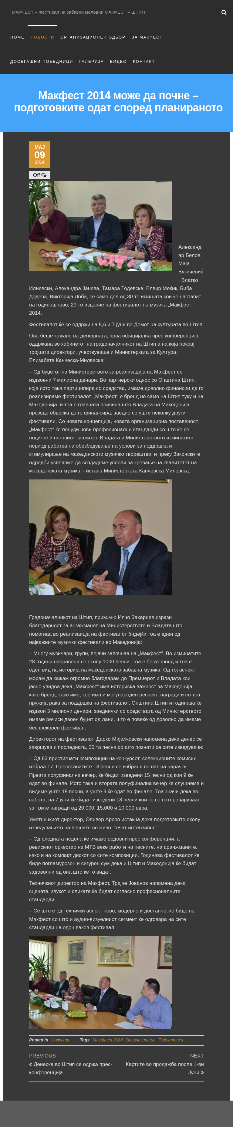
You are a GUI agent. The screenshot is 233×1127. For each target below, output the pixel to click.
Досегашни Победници (41, 61)
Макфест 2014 (108, 1039)
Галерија (91, 61)
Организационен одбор (93, 37)
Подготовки (170, 1039)
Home (17, 37)
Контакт (144, 61)
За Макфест (147, 37)
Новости (42, 37)
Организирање (140, 1039)
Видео (118, 61)
